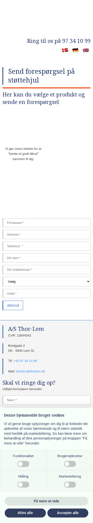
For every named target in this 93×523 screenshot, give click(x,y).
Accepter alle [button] (68, 513)
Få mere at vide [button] (46, 501)
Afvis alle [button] (25, 513)
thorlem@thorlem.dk (30, 371)
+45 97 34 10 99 (25, 361)
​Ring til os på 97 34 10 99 (59, 41)
